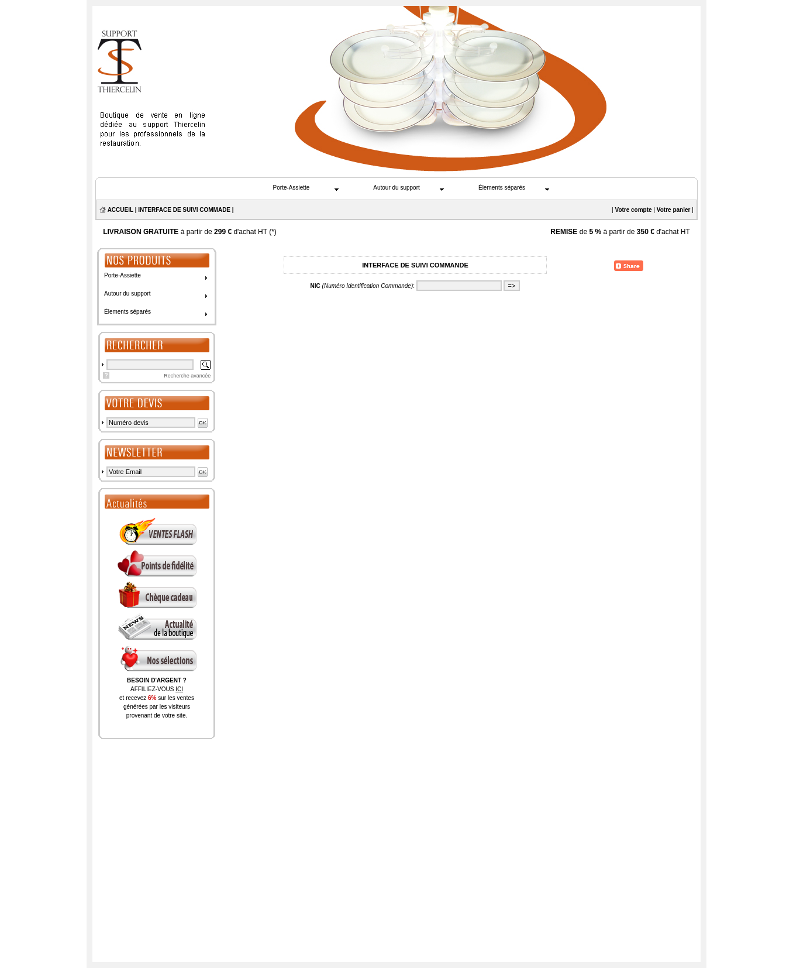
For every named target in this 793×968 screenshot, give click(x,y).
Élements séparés (501, 187)
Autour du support (396, 187)
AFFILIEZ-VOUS (156, 689)
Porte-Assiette (291, 187)
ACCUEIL (120, 210)
